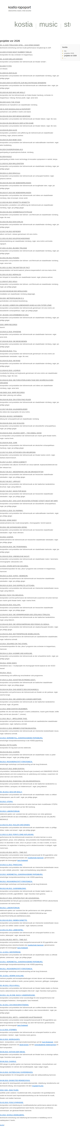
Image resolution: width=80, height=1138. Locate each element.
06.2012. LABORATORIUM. (10, 908)
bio (65, 51)
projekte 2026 (69, 53)
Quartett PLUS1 (37, 1086)
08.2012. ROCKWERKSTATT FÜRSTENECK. (16, 881)
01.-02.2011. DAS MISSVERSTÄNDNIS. (14, 1005)
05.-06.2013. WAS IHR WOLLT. (11, 792)
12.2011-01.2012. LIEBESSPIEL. (12, 930)
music (48, 24)
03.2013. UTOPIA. (6, 801)
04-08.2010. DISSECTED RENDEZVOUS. (15, 1080)
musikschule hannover (36, 858)
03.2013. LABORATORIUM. (10, 811)
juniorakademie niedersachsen (45, 1045)
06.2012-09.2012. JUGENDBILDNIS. (13, 888)
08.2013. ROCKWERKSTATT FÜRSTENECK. (16, 762)
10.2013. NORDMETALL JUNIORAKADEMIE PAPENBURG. (21, 738)
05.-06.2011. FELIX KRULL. (10, 985)
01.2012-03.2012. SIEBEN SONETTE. (13, 920)
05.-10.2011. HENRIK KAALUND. (12, 976)
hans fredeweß (22, 860)
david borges (24, 1045)
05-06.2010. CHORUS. (8, 1061)
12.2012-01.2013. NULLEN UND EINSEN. (15, 825)
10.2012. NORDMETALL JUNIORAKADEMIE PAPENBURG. (21, 874)
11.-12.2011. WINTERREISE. (10, 952)
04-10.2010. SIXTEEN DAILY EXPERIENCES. (16, 1072)
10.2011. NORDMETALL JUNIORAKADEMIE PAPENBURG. (21, 962)
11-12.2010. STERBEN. (8, 1030)
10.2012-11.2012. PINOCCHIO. (11, 865)
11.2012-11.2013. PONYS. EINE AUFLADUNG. (17, 834)
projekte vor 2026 (70, 56)
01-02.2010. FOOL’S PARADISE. (12, 1102)
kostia (23, 24)
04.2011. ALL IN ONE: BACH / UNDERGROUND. (17, 995)
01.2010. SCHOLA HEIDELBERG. (12, 1115)
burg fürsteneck (47, 1042)
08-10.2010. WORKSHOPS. (10, 1039)
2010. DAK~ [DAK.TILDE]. (9, 1090)
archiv (2, 1125)
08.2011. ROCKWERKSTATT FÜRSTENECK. (16, 969)
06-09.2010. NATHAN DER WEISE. (12, 1052)
